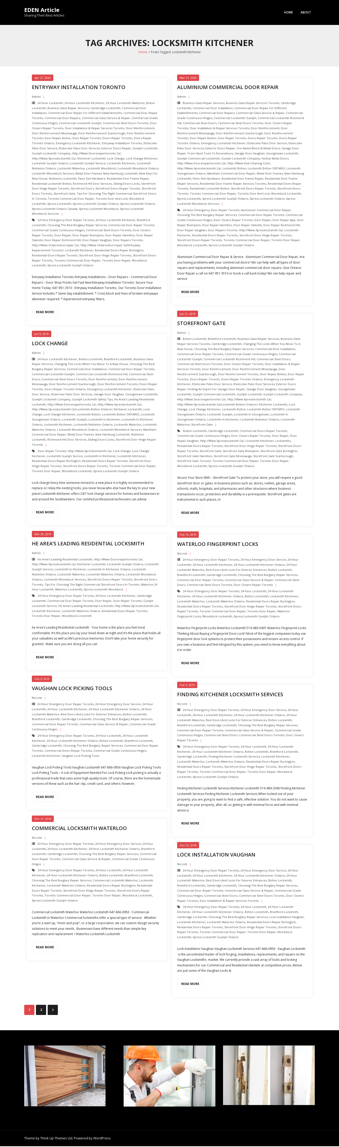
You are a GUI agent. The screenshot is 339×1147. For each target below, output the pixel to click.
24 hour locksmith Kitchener (84, 104)
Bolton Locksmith (194, 339)
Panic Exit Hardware (91, 179)
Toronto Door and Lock (112, 199)
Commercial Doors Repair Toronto (263, 431)
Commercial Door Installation (213, 109)
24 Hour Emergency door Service (263, 560)
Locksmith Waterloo (71, 169)
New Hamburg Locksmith (120, 174)
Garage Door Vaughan (249, 154)
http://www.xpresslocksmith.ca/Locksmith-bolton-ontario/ (217, 405)
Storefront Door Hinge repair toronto (105, 256)
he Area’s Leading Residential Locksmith (88, 544)
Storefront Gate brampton (241, 452)
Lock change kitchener (142, 159)
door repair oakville (247, 226)
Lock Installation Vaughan (216, 855)
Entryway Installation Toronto (78, 87)
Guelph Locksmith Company (51, 154)
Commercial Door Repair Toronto (131, 226)
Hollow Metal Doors (275, 159)
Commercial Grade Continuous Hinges (58, 231)
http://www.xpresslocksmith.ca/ (54, 159)
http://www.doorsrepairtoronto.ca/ (96, 154)
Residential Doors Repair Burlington (119, 251)
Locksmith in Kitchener (223, 420)
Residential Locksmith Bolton (51, 184)
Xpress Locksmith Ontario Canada (54, 209)
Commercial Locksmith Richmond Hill (229, 360)
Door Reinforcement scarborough (101, 134)
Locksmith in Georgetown (251, 415)
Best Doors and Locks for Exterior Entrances (236, 570)
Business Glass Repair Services (68, 109)
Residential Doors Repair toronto (54, 256)
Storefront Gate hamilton (194, 457)
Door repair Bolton (58, 139)
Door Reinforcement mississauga (54, 134)
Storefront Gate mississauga (233, 457)
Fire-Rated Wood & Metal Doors (258, 149)
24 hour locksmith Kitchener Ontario (259, 565)
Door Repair (62, 236)
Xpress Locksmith (59, 204)
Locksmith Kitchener (121, 164)
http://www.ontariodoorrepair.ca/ (55, 246)
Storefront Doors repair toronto (117, 189)
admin (36, 97)
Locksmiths (283, 441)
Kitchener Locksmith (91, 159)
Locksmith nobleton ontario (259, 420)
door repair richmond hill (62, 241)
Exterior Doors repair (116, 149)
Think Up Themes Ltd (56, 1139)
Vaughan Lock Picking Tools (72, 689)
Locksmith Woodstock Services (53, 174)
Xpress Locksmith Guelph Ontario (96, 204)
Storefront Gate (64, 194)
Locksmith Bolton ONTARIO (266, 169)
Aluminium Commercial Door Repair (227, 87)
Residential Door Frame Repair (128, 179)
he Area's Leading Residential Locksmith (64, 560)
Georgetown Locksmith (282, 154)
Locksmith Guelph (219, 415)
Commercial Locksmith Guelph (80, 124)
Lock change (115, 159)
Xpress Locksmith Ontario (137, 204)
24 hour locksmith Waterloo (125, 104)
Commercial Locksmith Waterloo (79, 828)
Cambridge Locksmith (105, 109)
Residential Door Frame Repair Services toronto (233, 184)
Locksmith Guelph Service (88, 164)
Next (53, 1011)
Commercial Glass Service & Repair (106, 119)
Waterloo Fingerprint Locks (217, 544)
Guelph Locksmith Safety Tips (92, 400)
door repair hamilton (120, 236)
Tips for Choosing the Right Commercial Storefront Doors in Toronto (92, 585)
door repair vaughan (96, 241)
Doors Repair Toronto (117, 139)
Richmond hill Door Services (92, 184)
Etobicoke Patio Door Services (79, 149)
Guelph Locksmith (145, 149)
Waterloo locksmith (68, 590)
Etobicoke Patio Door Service (267, 144)
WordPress (102, 1139)
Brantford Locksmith (222, 339)
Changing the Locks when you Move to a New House (91, 365)
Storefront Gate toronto (194, 462)
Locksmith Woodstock (101, 169)
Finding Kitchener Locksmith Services (230, 695)
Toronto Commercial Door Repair (71, 199)
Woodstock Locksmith (286, 194)
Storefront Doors (82, 189)
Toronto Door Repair (116, 261)
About (306, 12)
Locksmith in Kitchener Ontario (109, 570)
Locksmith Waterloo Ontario (105, 575)
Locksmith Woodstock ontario (138, 169)
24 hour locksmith (50, 104)
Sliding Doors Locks (126, 184)
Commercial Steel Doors (199, 124)
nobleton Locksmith (62, 179)
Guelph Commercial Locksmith (198, 159)
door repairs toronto (128, 241)
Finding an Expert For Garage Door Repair (216, 390)
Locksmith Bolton (234, 169)
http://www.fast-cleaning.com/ (248, 164)
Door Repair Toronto (86, 139)
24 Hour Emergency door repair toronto (66, 221)
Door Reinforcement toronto (238, 375)
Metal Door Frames (88, 174)
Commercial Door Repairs (62, 119)
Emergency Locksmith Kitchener (78, 144)
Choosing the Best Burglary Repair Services (77, 226)
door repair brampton (87, 236)
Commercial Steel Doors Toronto (125, 124)
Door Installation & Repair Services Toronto (94, 129)
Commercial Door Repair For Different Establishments (85, 114)
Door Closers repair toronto (233, 221)
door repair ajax (283, 221)
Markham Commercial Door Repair (231, 174)
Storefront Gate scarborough (273, 457)
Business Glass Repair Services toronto (252, 104)
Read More (45, 313)
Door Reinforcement (140, 129)
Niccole (182, 554)
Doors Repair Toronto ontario (241, 380)
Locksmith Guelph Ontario (50, 164)
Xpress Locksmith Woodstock (99, 209)
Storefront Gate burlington (278, 452)
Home (288, 12)
